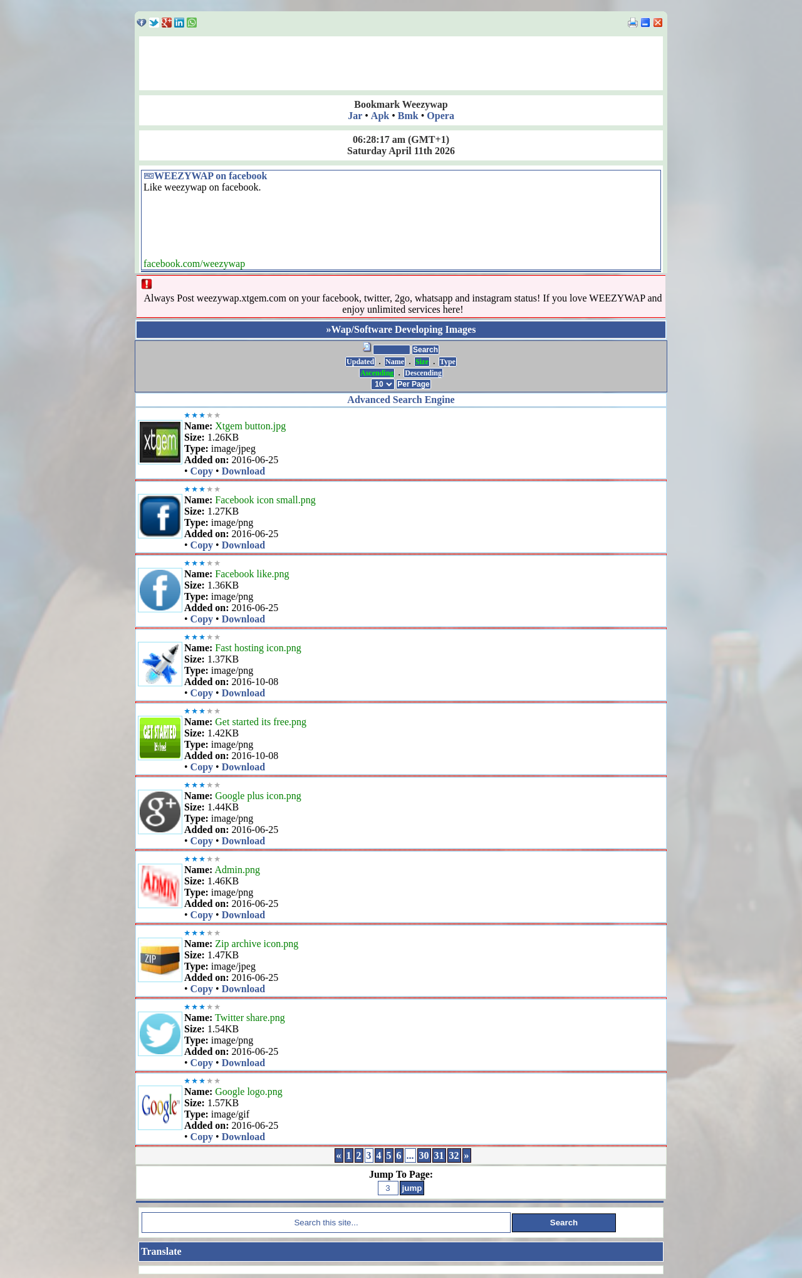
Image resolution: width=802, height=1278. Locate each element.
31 (439, 1155)
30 (424, 1155)
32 (454, 1155)
